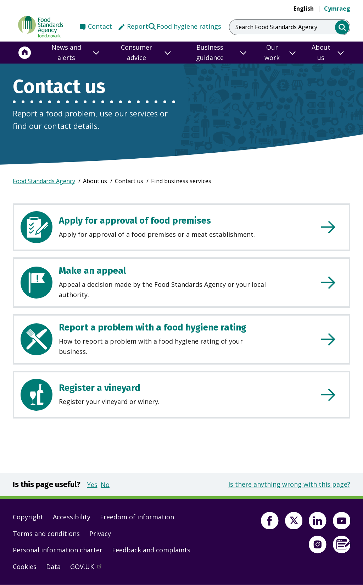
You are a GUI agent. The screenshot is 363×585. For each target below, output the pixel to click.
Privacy (100, 533)
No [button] (105, 484)
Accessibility (71, 517)
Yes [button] (92, 484)
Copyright (28, 517)
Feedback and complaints (151, 550)
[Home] (25, 53)
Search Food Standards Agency (276, 27)
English (304, 8)
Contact (100, 26)
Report (137, 26)
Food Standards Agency (44, 181)
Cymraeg (337, 8)
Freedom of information (137, 517)
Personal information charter (57, 550)
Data (53, 566)
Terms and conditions (46, 533)
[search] (342, 27)
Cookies (25, 566)
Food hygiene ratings (184, 26)
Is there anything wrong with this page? (289, 484)
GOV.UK (89, 568)
